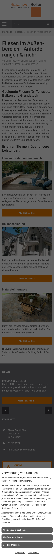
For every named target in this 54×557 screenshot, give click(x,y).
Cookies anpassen (11, 545)
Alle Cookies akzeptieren (14, 530)
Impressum (20, 552)
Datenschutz (33, 552)
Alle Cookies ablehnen (13, 537)
